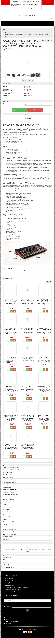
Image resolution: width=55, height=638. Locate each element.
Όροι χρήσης (7, 583)
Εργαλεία (5, 524)
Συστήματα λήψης (7, 487)
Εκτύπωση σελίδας (47, 40)
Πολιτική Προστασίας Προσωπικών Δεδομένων (14, 582)
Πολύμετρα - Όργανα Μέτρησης (10, 521)
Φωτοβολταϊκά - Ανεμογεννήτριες (10, 489)
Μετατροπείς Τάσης (7, 516)
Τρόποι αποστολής (42, 22)
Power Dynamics (28, 87)
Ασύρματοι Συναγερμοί (8, 472)
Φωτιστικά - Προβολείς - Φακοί (9, 529)
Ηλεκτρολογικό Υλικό (7, 497)
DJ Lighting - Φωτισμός (8, 477)
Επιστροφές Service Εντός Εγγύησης (12, 589)
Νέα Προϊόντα (22, 24)
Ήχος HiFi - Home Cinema (9, 479)
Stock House (6, 539)
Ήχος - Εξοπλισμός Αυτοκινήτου (10, 482)
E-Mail (6, 619)
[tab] (8, 278)
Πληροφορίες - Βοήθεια (9, 567)
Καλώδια (5, 504)
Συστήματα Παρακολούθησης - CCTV (11, 467)
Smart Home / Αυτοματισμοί (9, 492)
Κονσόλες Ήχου (8, 32)
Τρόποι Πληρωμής (8, 578)
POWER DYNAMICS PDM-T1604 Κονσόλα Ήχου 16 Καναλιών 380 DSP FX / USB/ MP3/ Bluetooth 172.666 (27, 549)
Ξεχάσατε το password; (8, 559)
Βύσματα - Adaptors (7, 507)
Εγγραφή (5, 562)
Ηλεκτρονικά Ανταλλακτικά (8, 499)
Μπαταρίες (5, 519)
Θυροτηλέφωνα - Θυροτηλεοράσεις (10, 494)
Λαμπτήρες (5, 526)
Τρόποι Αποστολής (8, 580)
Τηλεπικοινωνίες (6, 509)
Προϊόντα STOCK (13, 24)
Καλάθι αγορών (22, 22)
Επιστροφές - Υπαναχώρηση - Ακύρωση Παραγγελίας (16, 587)
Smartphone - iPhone (7, 536)
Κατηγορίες (4, 22)
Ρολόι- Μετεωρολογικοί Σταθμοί (10, 531)
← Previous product (27, 118)
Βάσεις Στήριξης (6, 512)
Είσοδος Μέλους (7, 557)
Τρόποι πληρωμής (32, 22)
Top (52, 461)
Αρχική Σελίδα (13, 22)
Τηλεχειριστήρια (6, 514)
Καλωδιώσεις (6, 502)
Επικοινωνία (4, 24)
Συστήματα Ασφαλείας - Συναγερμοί (11, 469)
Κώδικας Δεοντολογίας (9, 591)
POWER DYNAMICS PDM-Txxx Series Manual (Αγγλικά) (16, 270)
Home (4, 29)
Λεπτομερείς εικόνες (27, 80)
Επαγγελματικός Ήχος (10, 31)
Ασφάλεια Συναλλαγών (9, 585)
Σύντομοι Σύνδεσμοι (8, 564)
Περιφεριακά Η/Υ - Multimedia (9, 534)
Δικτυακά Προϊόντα (7, 484)
